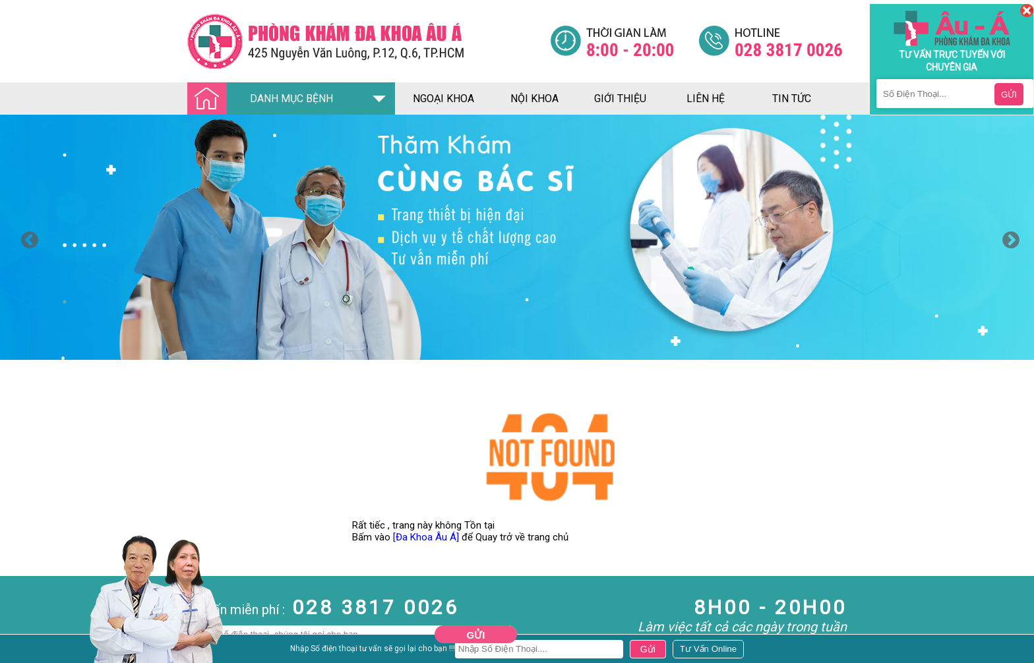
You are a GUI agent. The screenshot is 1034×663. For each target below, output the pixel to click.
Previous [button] (26, 237)
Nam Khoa (23, 649)
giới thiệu (620, 98)
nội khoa (534, 98)
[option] (517, 237)
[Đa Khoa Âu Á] (426, 537)
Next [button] (1007, 237)
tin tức (791, 98)
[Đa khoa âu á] (368, 41)
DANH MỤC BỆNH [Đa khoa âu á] (264, 99)
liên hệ (705, 98)
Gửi (476, 635)
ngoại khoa (443, 98)
